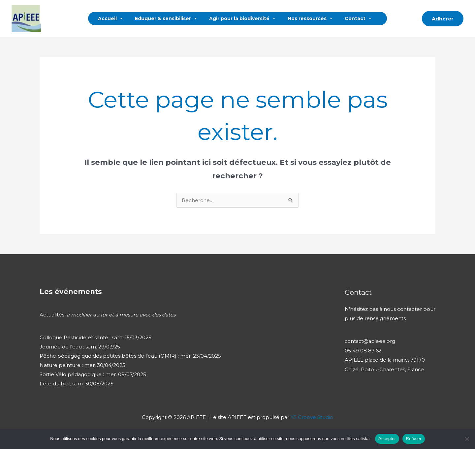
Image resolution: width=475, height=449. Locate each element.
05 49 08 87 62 (363, 350)
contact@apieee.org (370, 341)
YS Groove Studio (312, 417)
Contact (358, 18)
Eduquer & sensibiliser (166, 18)
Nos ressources (310, 18)
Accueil (110, 18)
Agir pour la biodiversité (242, 18)
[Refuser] (466, 438)
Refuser (413, 438)
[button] (412, 18)
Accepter (387, 438)
